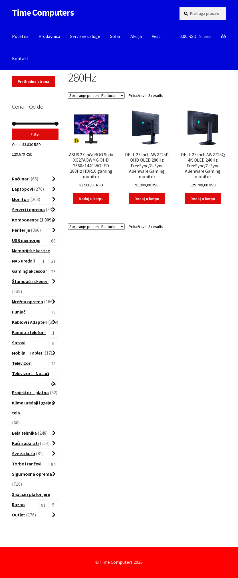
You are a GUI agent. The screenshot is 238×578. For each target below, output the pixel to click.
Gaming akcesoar (29, 271)
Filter (35, 134)
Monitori (20, 199)
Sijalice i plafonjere (31, 494)
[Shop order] (96, 95)
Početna (20, 36)
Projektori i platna (30, 392)
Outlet (18, 515)
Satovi (18, 342)
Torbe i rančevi (26, 464)
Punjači (19, 312)
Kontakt (20, 58)
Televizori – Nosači (30, 373)
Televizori (22, 363)
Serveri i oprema (28, 209)
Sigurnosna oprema (32, 474)
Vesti (157, 36)
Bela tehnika (24, 433)
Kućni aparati (25, 443)
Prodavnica (49, 36)
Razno (18, 504)
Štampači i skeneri (30, 281)
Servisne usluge (85, 36)
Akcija (136, 36)
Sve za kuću (23, 453)
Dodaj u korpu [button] (91, 198)
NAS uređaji (23, 261)
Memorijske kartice (31, 250)
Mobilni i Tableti (28, 353)
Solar (115, 36)
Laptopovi (22, 189)
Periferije (21, 230)
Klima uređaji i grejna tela (33, 408)
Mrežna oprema (27, 301)
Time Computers (43, 12)
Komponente (25, 220)
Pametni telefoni (29, 332)
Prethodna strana (33, 81)
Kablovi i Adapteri (29, 322)
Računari (21, 179)
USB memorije (26, 240)
